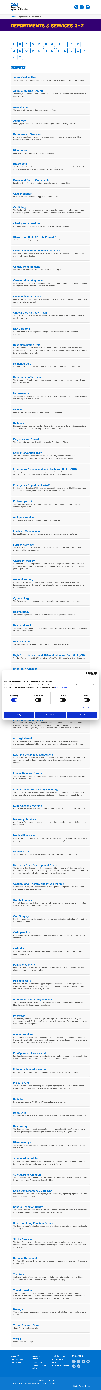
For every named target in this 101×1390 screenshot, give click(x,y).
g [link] (52, 44)
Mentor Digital (84, 1386)
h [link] (59, 44)
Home (13, 17)
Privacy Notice (61, 687)
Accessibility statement (60, 1365)
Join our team (16, 1363)
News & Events (17, 1359)
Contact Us (15, 1356)
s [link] (52, 50)
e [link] (39, 44)
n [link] (20, 50)
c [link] (26, 44)
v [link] (72, 50)
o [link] (26, 50)
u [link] (65, 50)
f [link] (46, 44)
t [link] (59, 50)
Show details (88, 708)
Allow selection (51, 715)
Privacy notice (36, 1362)
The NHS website (58, 1356)
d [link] (33, 44)
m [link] (13, 50)
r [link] (46, 50)
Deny (19, 715)
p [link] (33, 50)
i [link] (65, 44)
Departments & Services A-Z (29, 17)
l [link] (84, 44)
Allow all (82, 715)
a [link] (14, 44)
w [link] (78, 50)
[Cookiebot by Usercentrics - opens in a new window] (87, 673)
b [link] (20, 44)
